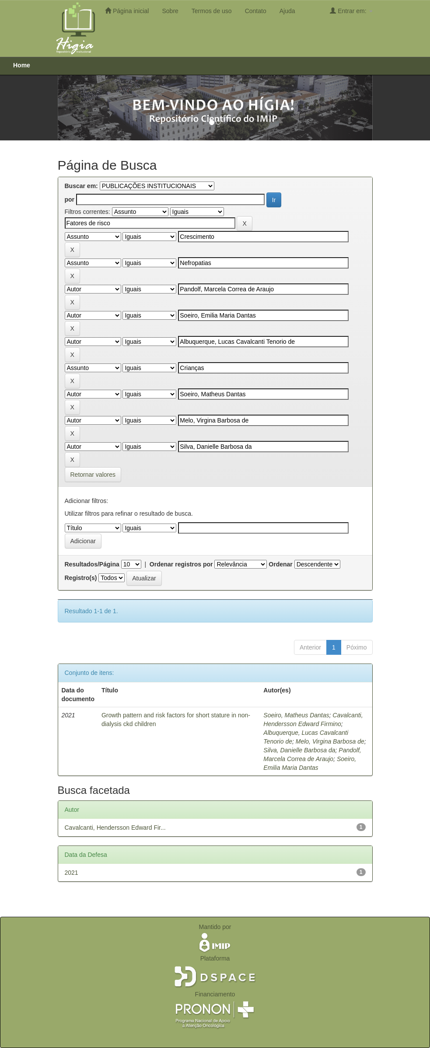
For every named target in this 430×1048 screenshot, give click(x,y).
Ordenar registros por (181, 564)
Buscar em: (81, 185)
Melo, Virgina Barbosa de (330, 741)
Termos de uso (212, 10)
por (70, 199)
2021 (71, 872)
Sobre (170, 10)
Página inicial (127, 10)
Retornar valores (93, 474)
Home (21, 65)
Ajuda (287, 10)
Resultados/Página (92, 564)
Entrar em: (351, 10)
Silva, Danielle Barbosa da (299, 750)
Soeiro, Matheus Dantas (296, 715)
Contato (255, 10)
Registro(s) (81, 577)
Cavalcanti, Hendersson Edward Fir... (115, 827)
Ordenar (280, 564)
